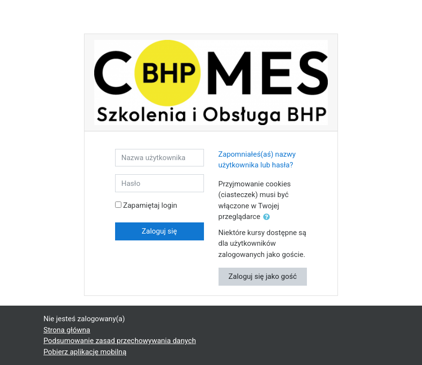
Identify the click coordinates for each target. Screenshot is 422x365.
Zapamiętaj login (150, 205)
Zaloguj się (159, 231)
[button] (268, 217)
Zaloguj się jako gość (263, 276)
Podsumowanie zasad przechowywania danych (120, 340)
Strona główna (67, 330)
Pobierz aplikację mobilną (85, 351)
